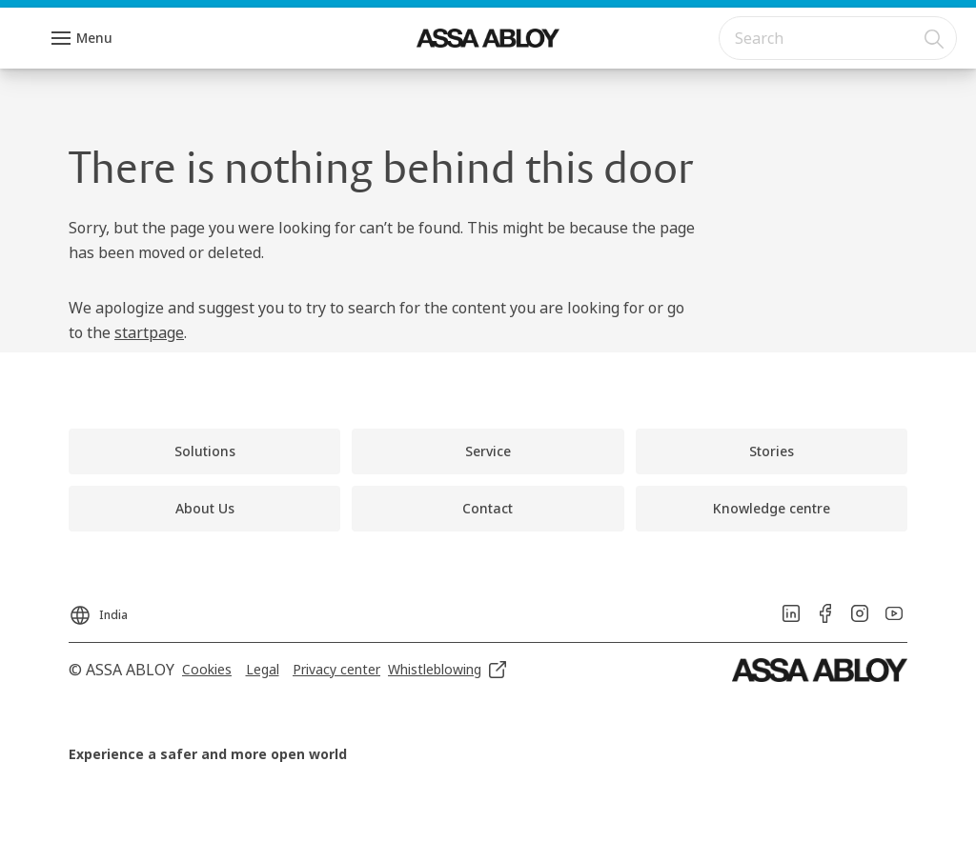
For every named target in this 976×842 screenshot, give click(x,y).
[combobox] (838, 38)
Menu (94, 38)
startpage (149, 332)
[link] (204, 451)
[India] (98, 609)
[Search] (935, 38)
